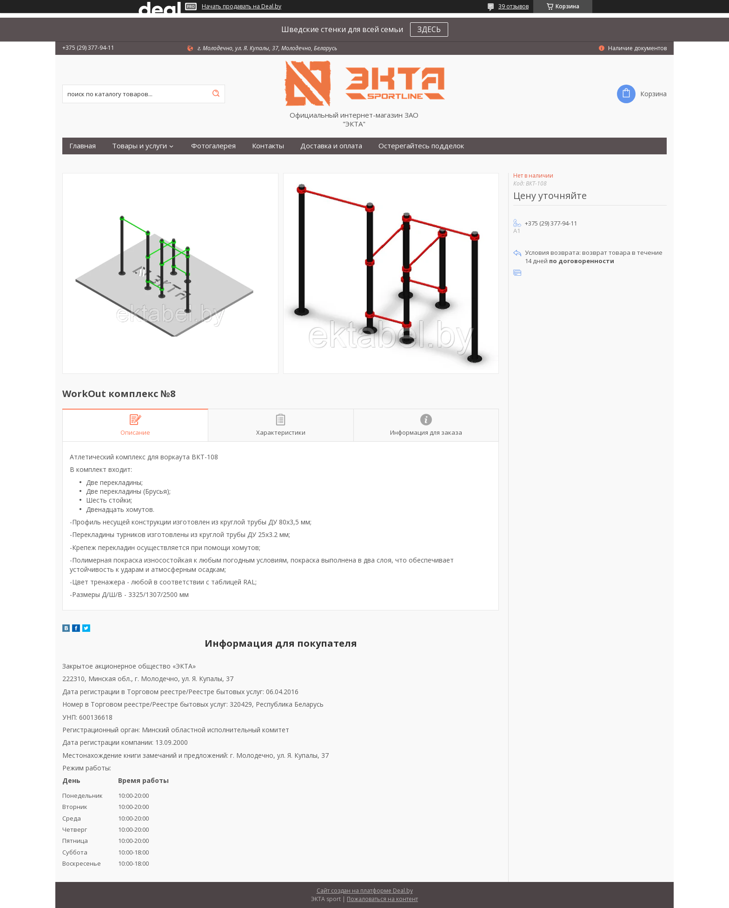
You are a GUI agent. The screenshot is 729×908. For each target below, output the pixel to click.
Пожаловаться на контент (382, 899)
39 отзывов (513, 6)
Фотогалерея (213, 145)
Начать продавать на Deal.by (241, 6)
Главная (82, 145)
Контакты (268, 145)
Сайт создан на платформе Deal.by (365, 891)
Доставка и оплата (331, 145)
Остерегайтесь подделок (421, 145)
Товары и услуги (139, 145)
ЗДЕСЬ (429, 29)
